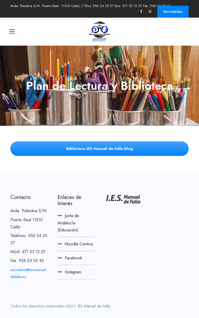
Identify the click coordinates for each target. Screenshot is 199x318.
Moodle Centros (79, 244)
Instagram (73, 272)
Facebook (73, 258)
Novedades (173, 11)
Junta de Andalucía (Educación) (68, 223)
